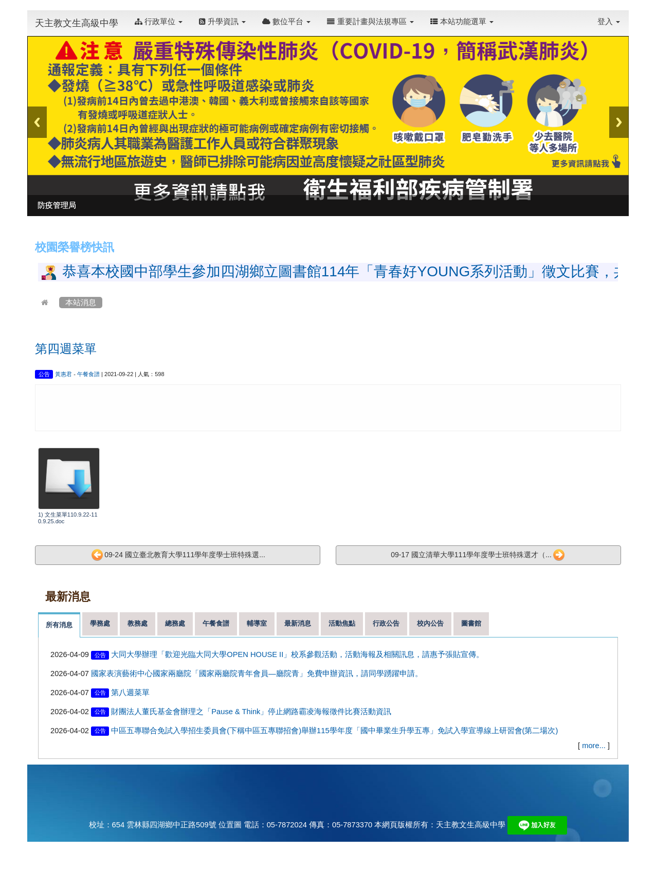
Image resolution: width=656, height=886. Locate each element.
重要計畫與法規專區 (370, 21)
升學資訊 (222, 21)
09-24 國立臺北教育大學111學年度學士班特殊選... (178, 555)
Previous (37, 122)
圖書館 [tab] (471, 623)
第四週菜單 (66, 349)
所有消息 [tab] (59, 625)
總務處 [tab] (175, 623)
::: (504, 16)
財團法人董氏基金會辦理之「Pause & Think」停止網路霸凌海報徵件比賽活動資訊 (251, 711)
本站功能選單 (462, 21)
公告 (44, 374)
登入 (608, 21)
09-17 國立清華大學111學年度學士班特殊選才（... (478, 555)
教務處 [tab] (137, 623)
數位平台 (286, 21)
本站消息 (80, 302)
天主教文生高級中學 (76, 23)
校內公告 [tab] (430, 623)
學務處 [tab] (100, 623)
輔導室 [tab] (257, 623)
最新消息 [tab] (297, 623)
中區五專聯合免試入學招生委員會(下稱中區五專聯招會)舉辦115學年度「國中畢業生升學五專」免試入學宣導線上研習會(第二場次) (334, 730)
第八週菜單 (130, 692)
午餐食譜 (88, 374)
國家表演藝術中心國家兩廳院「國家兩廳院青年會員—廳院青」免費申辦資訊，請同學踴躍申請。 (257, 673)
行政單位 (159, 21)
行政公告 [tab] (386, 623)
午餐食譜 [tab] (216, 623)
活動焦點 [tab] (342, 623)
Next (619, 122)
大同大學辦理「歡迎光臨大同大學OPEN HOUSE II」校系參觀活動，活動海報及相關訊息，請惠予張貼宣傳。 (297, 654)
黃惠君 (63, 374)
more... (594, 745)
